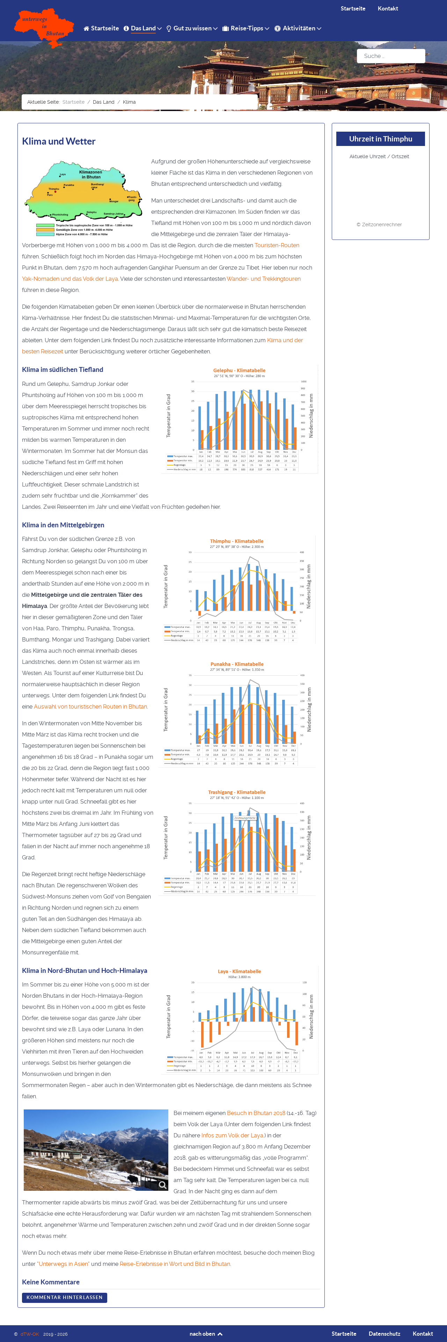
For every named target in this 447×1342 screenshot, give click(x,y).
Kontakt (423, 1333)
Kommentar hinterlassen (65, 1297)
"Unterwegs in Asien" (63, 1264)
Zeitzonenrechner (382, 224)
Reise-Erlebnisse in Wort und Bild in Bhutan (175, 1264)
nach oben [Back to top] (207, 1333)
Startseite (344, 1333)
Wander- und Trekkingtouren (264, 279)
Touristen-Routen (277, 245)
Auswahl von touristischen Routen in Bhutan (90, 706)
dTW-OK (30, 1334)
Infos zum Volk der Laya (232, 1135)
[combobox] (391, 56)
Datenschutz (385, 1333)
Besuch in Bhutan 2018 (256, 1113)
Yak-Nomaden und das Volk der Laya (70, 279)
